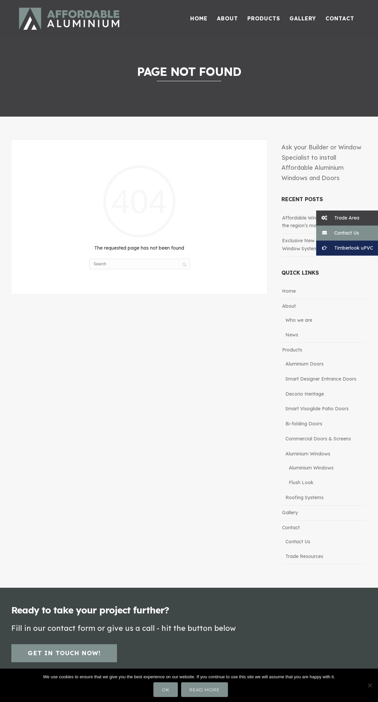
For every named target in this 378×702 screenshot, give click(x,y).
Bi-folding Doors (303, 424)
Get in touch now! (64, 653)
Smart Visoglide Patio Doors (317, 409)
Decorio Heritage (304, 394)
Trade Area (337, 218)
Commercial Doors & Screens (318, 439)
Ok (165, 689)
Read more (205, 689)
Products (292, 350)
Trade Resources (304, 556)
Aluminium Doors (304, 364)
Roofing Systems (304, 498)
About (289, 306)
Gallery (290, 513)
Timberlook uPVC (344, 248)
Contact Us (297, 542)
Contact (291, 528)
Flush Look (301, 482)
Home (289, 291)
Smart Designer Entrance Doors (320, 379)
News (291, 335)
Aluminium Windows (307, 454)
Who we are (298, 320)
